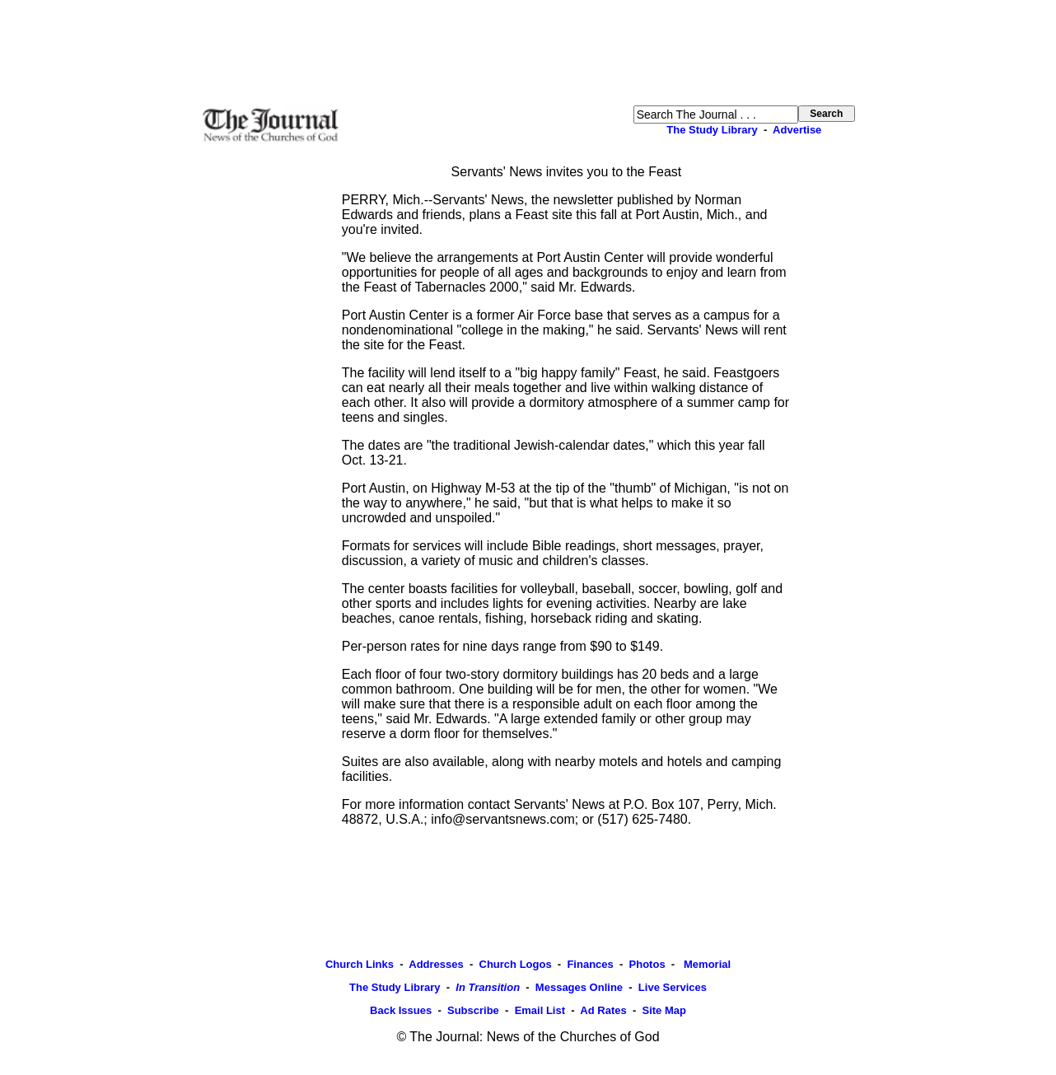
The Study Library (712, 130)
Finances (590, 964)
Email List (540, 1010)
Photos (647, 964)
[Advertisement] (528, 53)
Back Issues (401, 1010)
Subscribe (473, 1010)
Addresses (436, 964)
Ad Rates (603, 1010)
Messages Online (579, 987)
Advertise (797, 130)
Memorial (705, 964)
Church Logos (515, 964)
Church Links (359, 964)
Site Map (663, 1010)
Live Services (672, 987)
